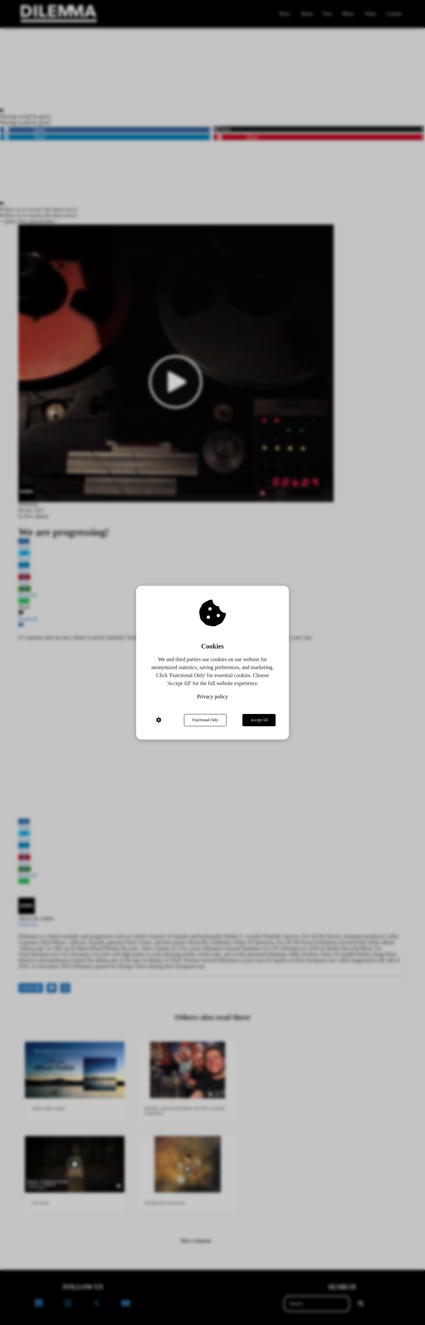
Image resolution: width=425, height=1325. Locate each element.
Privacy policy (212, 696)
